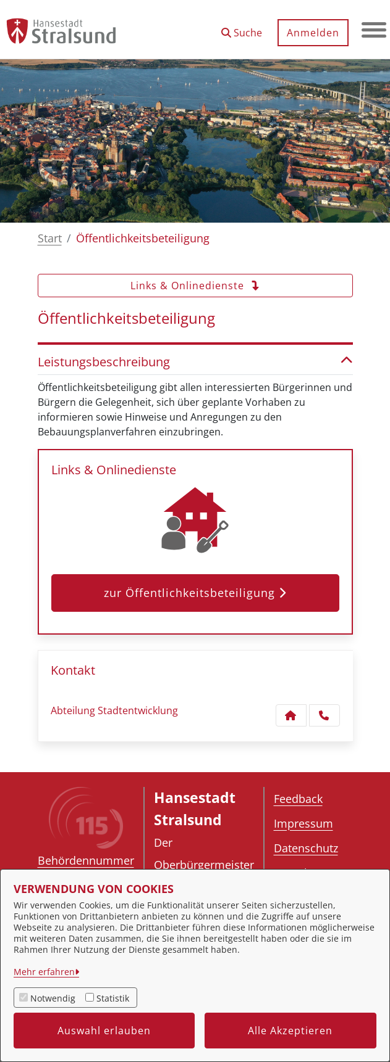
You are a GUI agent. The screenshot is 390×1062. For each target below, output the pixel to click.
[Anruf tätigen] (324, 715)
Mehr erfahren (44, 972)
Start (50, 238)
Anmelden (313, 32)
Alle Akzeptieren (290, 1030)
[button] (241, 28)
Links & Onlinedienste (195, 285)
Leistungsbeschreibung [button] (195, 362)
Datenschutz (306, 848)
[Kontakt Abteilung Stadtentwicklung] (291, 715)
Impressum (303, 823)
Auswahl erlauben (104, 1030)
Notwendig (52, 998)
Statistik (112, 998)
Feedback (298, 798)
